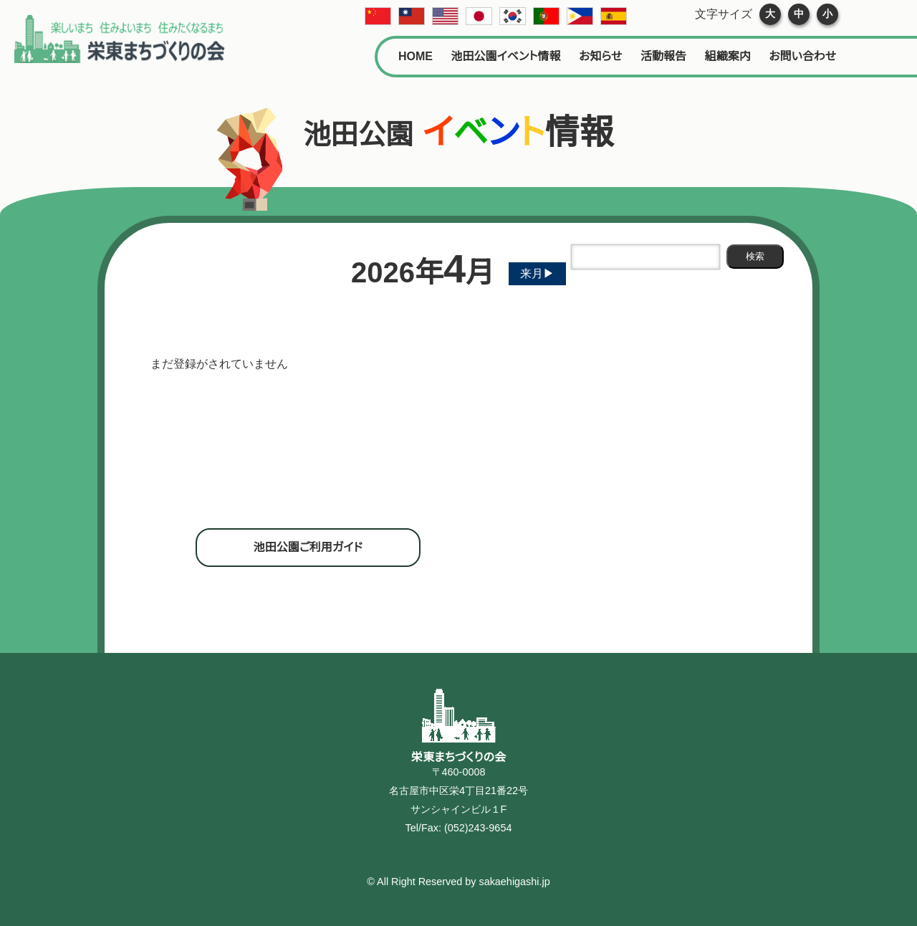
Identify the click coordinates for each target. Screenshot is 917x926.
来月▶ (537, 273)
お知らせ (600, 56)
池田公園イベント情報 (506, 56)
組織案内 (728, 56)
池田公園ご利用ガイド (308, 547)
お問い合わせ (802, 56)
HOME (415, 56)
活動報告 (663, 56)
